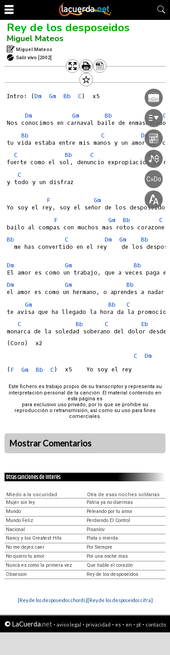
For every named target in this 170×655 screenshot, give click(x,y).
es (118, 624)
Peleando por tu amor (109, 511)
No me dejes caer (25, 547)
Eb (144, 324)
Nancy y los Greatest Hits (34, 538)
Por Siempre (99, 547)
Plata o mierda (102, 538)
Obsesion (16, 574)
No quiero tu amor (25, 556)
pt (138, 624)
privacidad (98, 624)
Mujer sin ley (20, 502)
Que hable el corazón (110, 565)
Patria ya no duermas (110, 502)
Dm (38, 96)
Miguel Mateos (35, 38)
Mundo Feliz (19, 520)
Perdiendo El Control (108, 520)
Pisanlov (96, 529)
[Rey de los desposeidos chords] (52, 600)
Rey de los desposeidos (68, 27)
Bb (25, 135)
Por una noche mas (107, 556)
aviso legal (69, 624)
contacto (156, 624)
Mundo (13, 511)
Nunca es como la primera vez (39, 565)
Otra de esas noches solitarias (123, 495)
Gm (68, 285)
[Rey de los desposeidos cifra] (120, 600)
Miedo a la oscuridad (31, 495)
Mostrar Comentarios (50, 443)
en (129, 624)
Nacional (15, 529)
